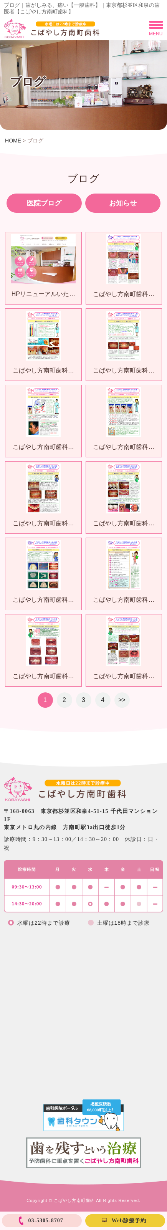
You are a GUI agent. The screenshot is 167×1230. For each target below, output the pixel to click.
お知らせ (123, 203)
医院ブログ (44, 203)
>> (122, 700)
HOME (13, 140)
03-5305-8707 (45, 1220)
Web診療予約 (129, 1220)
